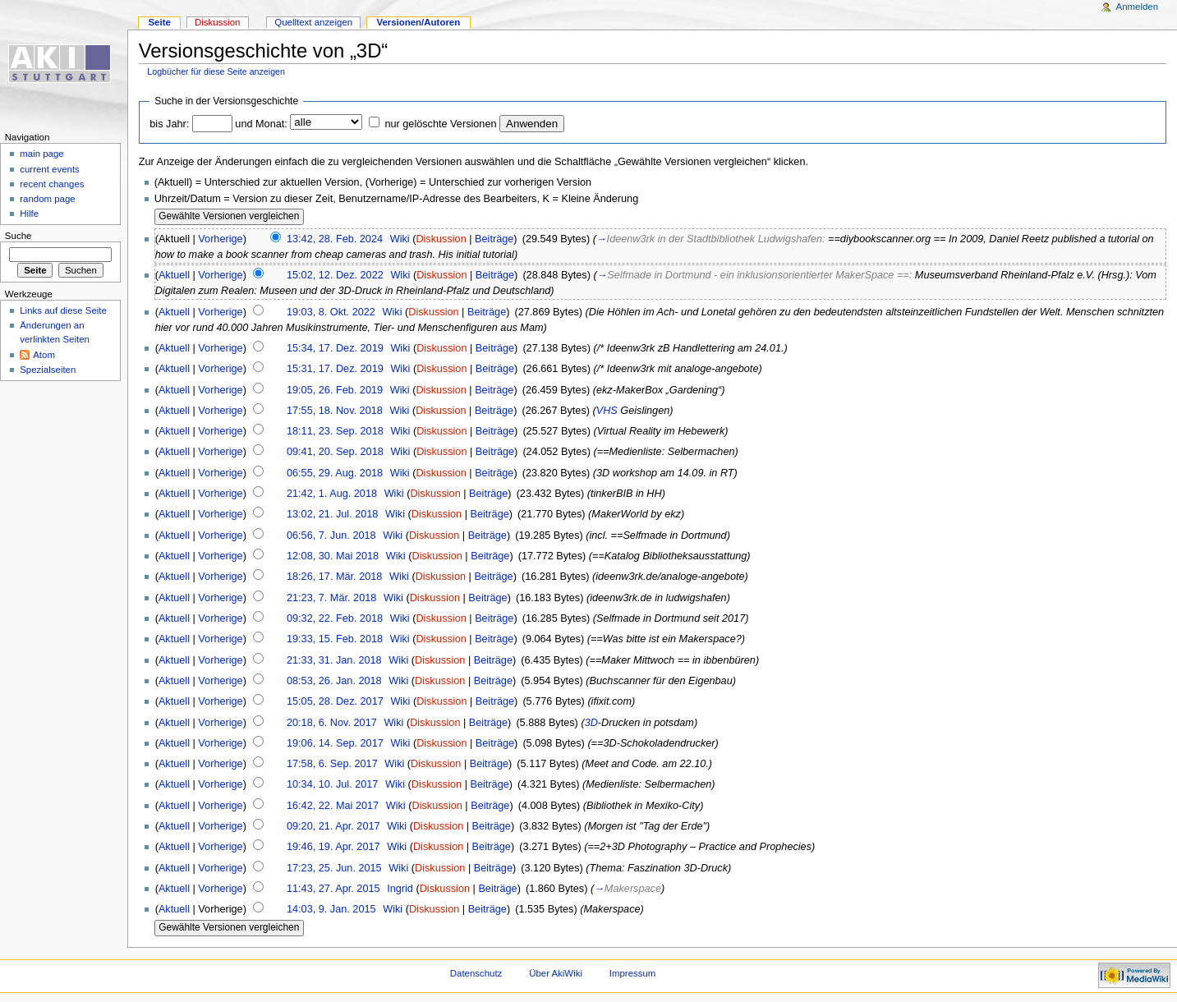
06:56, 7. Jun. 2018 (331, 535)
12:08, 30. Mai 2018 (333, 556)
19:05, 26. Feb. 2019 (335, 390)
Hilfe (29, 213)
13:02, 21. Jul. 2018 (332, 514)
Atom (44, 355)
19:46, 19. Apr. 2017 (333, 847)
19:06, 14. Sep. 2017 (335, 743)
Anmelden (1137, 6)
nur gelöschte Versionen (440, 124)
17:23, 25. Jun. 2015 (334, 868)
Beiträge (494, 239)
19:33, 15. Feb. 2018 (335, 639)
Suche (18, 236)
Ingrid (400, 888)
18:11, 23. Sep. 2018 (335, 431)
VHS (607, 410)
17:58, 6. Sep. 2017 (332, 764)
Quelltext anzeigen (313, 22)
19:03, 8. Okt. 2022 (331, 312)
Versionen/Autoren (418, 22)
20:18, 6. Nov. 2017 (332, 723)
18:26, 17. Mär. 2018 (334, 576)
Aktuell (174, 275)
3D (591, 723)
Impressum (632, 973)
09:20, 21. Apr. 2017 (333, 826)
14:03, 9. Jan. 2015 (331, 909)
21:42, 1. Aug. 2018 (332, 493)
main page (42, 154)
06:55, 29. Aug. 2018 (335, 473)
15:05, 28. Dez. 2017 (335, 701)
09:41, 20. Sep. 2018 (335, 451)
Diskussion (441, 239)
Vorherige (220, 239)
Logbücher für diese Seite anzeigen (216, 71)
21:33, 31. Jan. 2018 (334, 660)
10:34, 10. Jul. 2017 (332, 784)
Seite (159, 22)
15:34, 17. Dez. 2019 (335, 348)
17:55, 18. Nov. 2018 (335, 410)
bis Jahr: (169, 124)
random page (48, 199)
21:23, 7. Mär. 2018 (331, 598)
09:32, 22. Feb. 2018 (335, 618)
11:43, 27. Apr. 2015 (333, 888)
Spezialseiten (48, 370)
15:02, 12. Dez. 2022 (335, 275)
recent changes (52, 184)
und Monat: (261, 124)
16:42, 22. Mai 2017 (333, 805)
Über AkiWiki (555, 973)
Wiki (400, 239)
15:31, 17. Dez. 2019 (335, 369)
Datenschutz (476, 973)
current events (50, 169)
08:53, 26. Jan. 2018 (334, 681)
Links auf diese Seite (63, 310)
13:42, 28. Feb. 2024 (335, 239)
